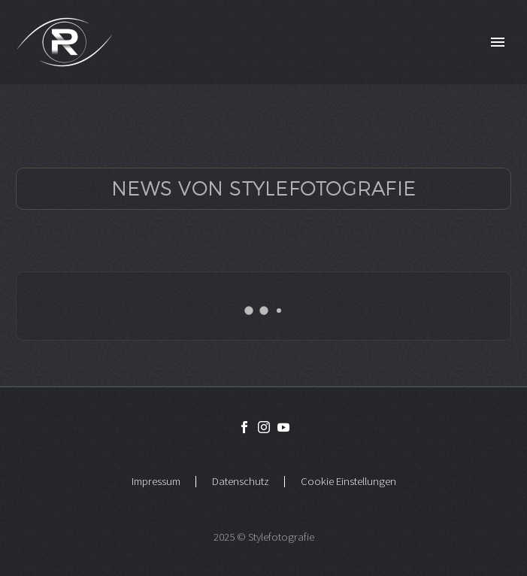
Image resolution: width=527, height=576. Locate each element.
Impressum (156, 481)
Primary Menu (497, 42)
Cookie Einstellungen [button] (348, 481)
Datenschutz (240, 481)
